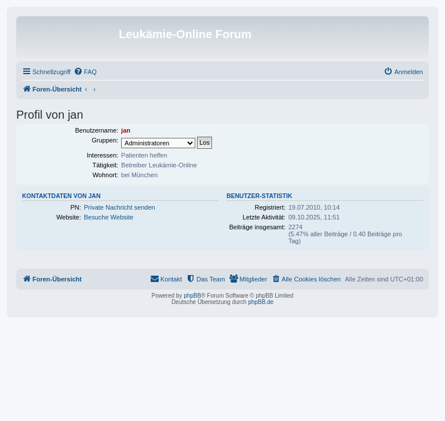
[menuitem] (85, 72)
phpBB (192, 295)
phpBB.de (260, 302)
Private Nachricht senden (119, 207)
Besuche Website (108, 217)
